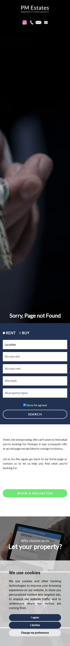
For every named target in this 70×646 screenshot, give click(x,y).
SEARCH (35, 414)
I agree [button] (35, 617)
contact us (10, 463)
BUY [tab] (24, 333)
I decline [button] (35, 625)
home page (56, 459)
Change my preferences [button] (35, 632)
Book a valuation (35, 493)
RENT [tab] (9, 333)
